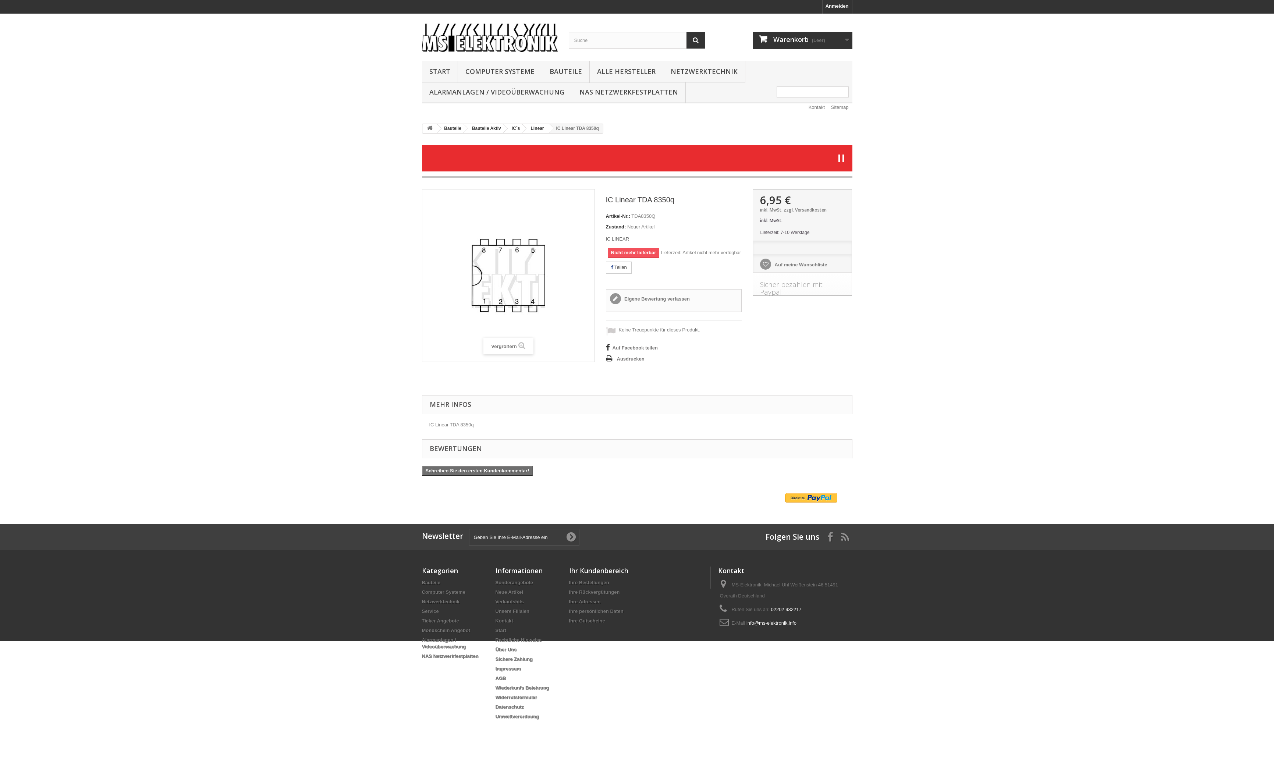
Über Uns (506, 649)
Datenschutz (510, 707)
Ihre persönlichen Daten (596, 611)
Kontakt (817, 107)
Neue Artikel (509, 592)
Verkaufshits (510, 601)
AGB (501, 678)
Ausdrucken (631, 359)
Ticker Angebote (440, 621)
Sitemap (840, 107)
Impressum (508, 668)
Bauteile (566, 71)
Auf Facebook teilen (635, 348)
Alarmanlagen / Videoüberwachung (496, 92)
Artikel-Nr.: (618, 216)
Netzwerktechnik (704, 71)
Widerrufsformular (516, 697)
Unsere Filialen (512, 611)
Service (430, 611)
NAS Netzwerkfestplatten (628, 92)
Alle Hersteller (626, 71)
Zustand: (616, 227)
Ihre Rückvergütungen (594, 592)
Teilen (619, 267)
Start (439, 71)
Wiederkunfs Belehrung (522, 688)
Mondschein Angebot (446, 630)
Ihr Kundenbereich (598, 570)
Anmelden (837, 6)
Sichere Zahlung (514, 659)
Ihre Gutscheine (587, 621)
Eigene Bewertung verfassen (656, 299)
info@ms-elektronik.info (771, 623)
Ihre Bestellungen (589, 582)
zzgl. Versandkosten (805, 210)
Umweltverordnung (517, 716)
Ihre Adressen (585, 601)
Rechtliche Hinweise (519, 640)
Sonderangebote (514, 582)
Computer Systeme (500, 71)
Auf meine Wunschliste (800, 264)
